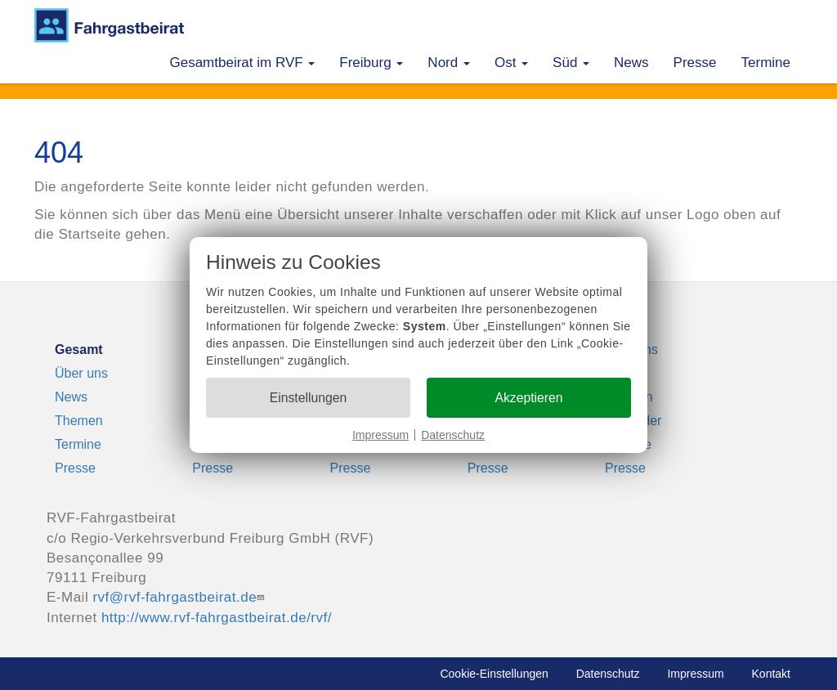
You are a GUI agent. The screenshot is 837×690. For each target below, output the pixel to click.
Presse (695, 62)
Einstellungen (308, 398)
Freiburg (371, 62)
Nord (448, 62)
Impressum (380, 434)
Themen (79, 421)
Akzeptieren (528, 398)
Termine (765, 62)
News (631, 62)
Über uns (81, 373)
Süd (571, 62)
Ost (511, 62)
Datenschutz (453, 434)
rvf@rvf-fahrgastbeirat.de (180, 597)
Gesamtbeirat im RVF (242, 62)
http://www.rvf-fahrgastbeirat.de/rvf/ (216, 617)
